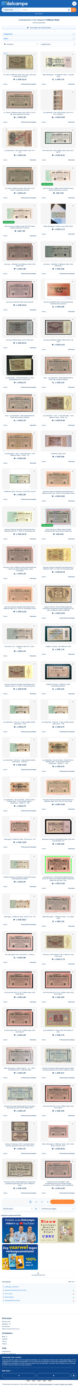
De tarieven (6, 1326)
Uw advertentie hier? (38, 1274)
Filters (6, 38)
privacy (57, 1384)
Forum (4, 1341)
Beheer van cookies (66, 1384)
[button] (69, 10)
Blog (4, 1336)
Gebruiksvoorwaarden (45, 1384)
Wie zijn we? (6, 1321)
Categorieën (8, 34)
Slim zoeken (39, 14)
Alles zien (72, 1282)
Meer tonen (6, 1370)
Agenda (4, 1339)
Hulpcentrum (6, 1351)
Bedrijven (6, 1324)
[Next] (62, 1202)
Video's (4, 1344)
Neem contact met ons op (10, 1329)
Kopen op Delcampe (9, 1354)
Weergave (9, 44)
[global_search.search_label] (46, 10)
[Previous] (15, 1202)
